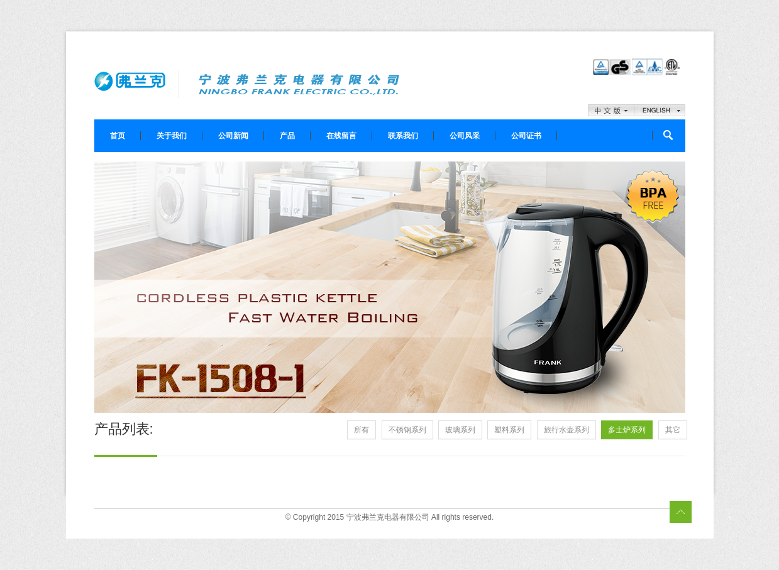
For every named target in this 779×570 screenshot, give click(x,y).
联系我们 (403, 135)
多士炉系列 (627, 429)
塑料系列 (509, 429)
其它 (672, 429)
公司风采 (465, 135)
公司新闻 (233, 135)
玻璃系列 (460, 429)
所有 (361, 429)
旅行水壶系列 (566, 429)
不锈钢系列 (407, 429)
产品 (287, 135)
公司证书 (526, 135)
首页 (117, 135)
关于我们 (172, 135)
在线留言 (341, 135)
